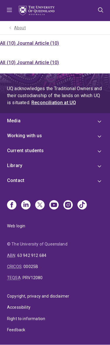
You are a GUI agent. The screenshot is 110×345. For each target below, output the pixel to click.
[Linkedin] (26, 205)
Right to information (26, 318)
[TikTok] (82, 205)
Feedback (16, 329)
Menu (9, 10)
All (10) (8, 43)
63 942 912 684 (31, 255)
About (20, 27)
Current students (25, 150)
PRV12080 (33, 277)
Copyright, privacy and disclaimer (38, 296)
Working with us (24, 135)
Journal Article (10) (38, 43)
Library (14, 165)
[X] (40, 205)
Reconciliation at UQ (53, 102)
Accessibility (19, 307)
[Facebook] (11, 205)
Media (14, 120)
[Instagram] (68, 205)
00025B (30, 266)
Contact (15, 180)
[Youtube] (54, 205)
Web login (16, 226)
